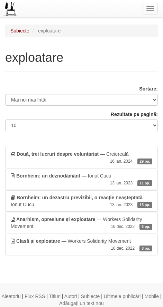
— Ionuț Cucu (81, 179)
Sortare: (148, 89)
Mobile (152, 296)
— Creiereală (81, 157)
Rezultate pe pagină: (134, 114)
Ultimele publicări (122, 296)
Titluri (55, 296)
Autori (70, 296)
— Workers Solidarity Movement (81, 223)
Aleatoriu (10, 296)
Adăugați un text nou (81, 303)
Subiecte (19, 30)
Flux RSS (35, 296)
